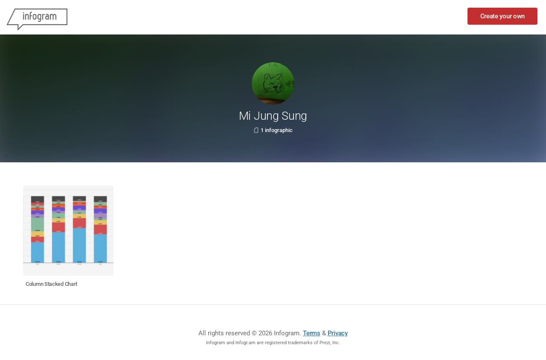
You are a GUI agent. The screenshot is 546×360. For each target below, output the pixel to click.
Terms (311, 333)
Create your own (502, 16)
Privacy (338, 333)
